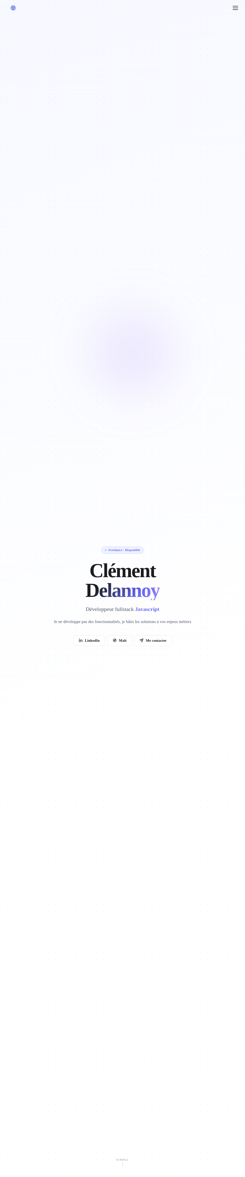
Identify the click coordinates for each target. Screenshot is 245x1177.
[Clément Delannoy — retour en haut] (13, 8)
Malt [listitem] (120, 641)
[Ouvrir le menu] (235, 8)
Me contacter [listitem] (153, 641)
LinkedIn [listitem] (89, 641)
